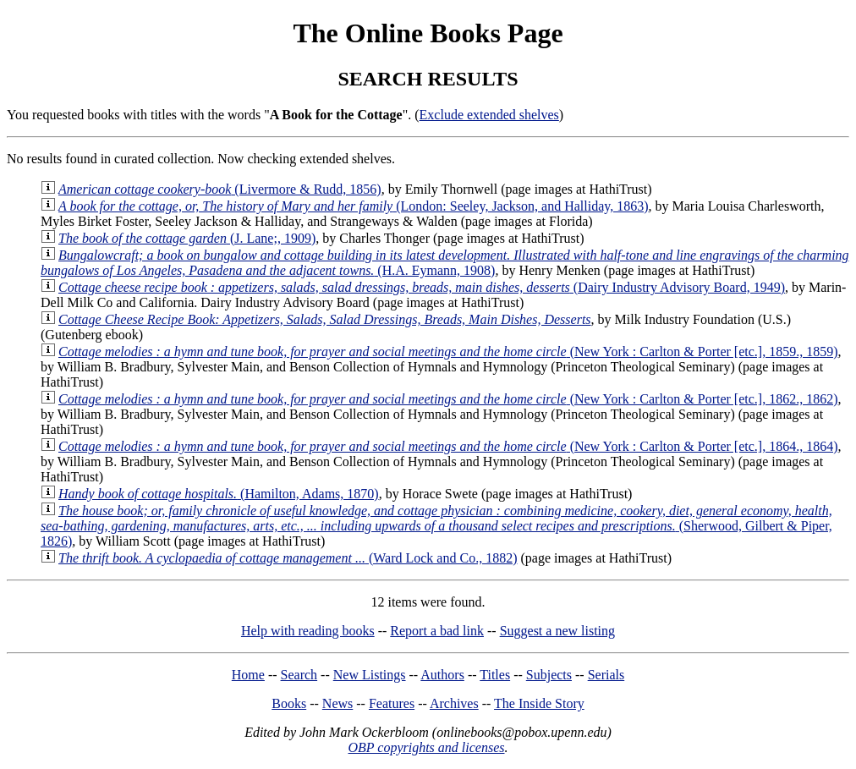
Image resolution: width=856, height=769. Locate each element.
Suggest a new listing (557, 630)
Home (248, 674)
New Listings (369, 674)
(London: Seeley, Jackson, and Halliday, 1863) (353, 206)
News (337, 703)
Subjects (549, 674)
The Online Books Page (427, 33)
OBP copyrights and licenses (426, 747)
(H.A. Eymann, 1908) (445, 262)
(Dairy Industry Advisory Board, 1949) (421, 287)
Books (289, 703)
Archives (454, 703)
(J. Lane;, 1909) (187, 238)
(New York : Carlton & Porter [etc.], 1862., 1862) (447, 399)
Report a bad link (437, 630)
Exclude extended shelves (489, 114)
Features (391, 703)
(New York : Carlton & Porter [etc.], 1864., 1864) (447, 446)
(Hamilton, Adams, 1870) (218, 493)
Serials (606, 674)
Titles (495, 674)
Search (299, 674)
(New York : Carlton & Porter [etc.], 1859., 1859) (447, 351)
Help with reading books (308, 630)
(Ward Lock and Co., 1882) (287, 558)
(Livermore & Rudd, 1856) (219, 189)
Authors (442, 674)
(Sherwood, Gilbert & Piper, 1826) (436, 525)
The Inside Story (539, 703)
